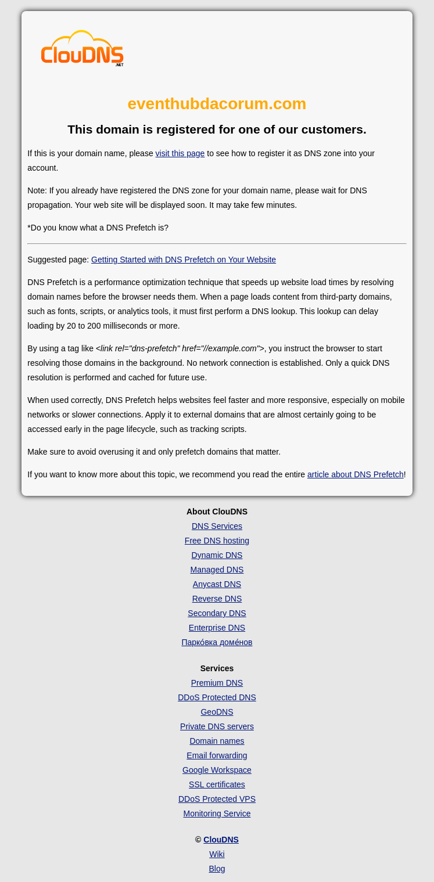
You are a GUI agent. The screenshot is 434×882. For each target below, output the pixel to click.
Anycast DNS (217, 584)
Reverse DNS (217, 598)
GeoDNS (216, 712)
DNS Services (217, 526)
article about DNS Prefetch (355, 474)
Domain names (216, 741)
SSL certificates (217, 784)
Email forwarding (216, 755)
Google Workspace (217, 770)
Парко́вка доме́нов (216, 642)
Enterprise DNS (217, 627)
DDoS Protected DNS (217, 697)
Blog (217, 868)
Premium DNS (217, 682)
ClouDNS (221, 839)
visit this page (180, 153)
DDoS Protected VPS (217, 799)
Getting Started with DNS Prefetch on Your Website (183, 259)
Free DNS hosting (217, 540)
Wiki (216, 854)
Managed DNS (217, 569)
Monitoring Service (217, 813)
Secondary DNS (217, 613)
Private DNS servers (217, 726)
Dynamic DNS (217, 555)
